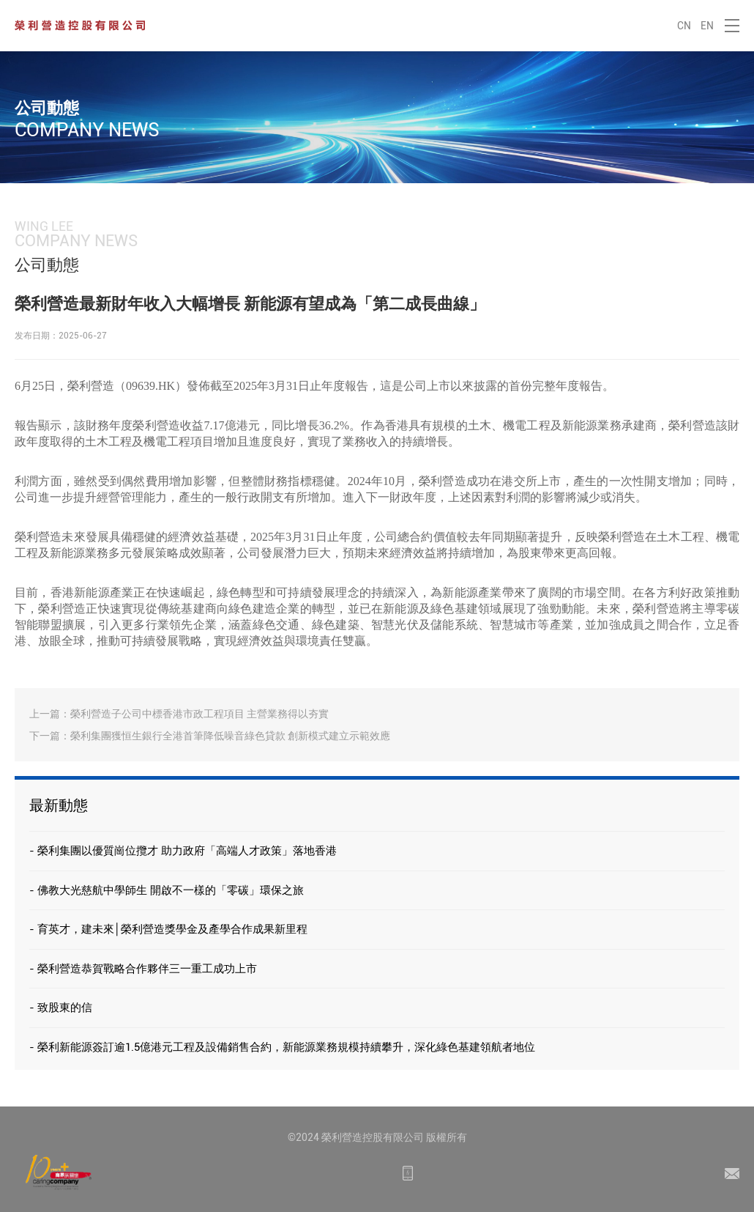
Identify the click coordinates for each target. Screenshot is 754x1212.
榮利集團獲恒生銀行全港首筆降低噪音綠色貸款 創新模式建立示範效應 (230, 736)
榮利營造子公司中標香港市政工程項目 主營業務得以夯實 (199, 714)
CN (684, 26)
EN (707, 26)
